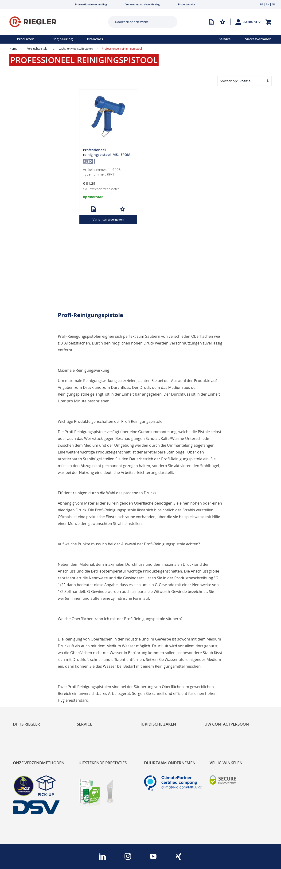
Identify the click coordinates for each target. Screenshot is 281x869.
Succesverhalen (258, 39)
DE (261, 4)
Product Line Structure (31, 688)
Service (225, 39)
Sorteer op (228, 81)
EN (267, 4)
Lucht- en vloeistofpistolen (76, 48)
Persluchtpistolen (38, 48)
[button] (252, 21)
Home (13, 48)
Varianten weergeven (108, 219)
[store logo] (52, 21)
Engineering (62, 39)
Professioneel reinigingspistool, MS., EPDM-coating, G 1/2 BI (107, 154)
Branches (95, 39)
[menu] (103, 39)
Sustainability (24, 674)
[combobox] (139, 21)
